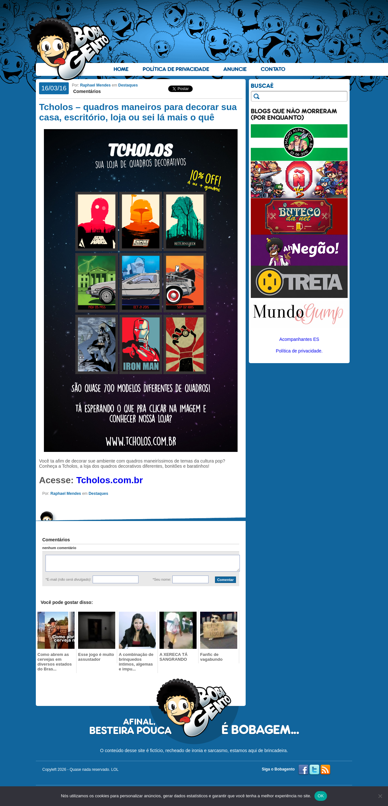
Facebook (303, 769)
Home (121, 69)
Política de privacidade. (299, 350)
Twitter (314, 769)
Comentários (86, 91)
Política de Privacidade (176, 69)
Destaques (128, 85)
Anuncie (235, 69)
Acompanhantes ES (299, 339)
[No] (380, 796)
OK (321, 795)
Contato (273, 69)
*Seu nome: (162, 579)
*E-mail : (68, 579)
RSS (325, 769)
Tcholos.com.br (109, 480)
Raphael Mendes (95, 85)
